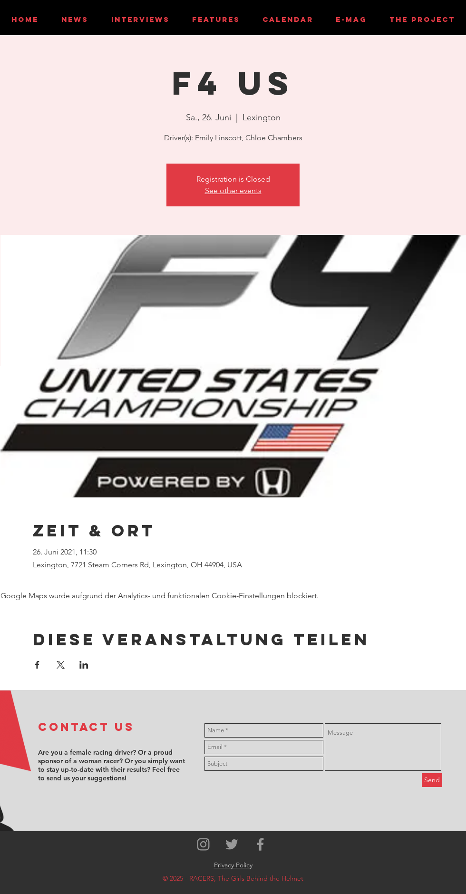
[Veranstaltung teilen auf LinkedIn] (83, 665)
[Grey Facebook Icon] (260, 844)
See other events (233, 190)
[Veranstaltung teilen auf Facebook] (37, 665)
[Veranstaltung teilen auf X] (60, 665)
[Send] (432, 780)
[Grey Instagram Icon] (203, 844)
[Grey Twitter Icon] (231, 844)
